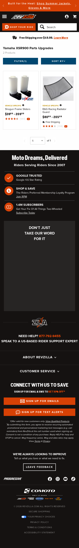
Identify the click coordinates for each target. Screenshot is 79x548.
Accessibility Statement (39, 532)
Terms (37, 441)
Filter (20, 61)
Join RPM (21, 197)
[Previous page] (25, 140)
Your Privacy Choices (41, 516)
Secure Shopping (39, 511)
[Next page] (54, 140)
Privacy (46, 441)
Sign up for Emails (42, 401)
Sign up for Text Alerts (42, 412)
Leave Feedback (39, 467)
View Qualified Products (57, 421)
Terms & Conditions (39, 527)
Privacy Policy (39, 522)
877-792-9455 (50, 336)
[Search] (57, 27)
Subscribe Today (25, 213)
